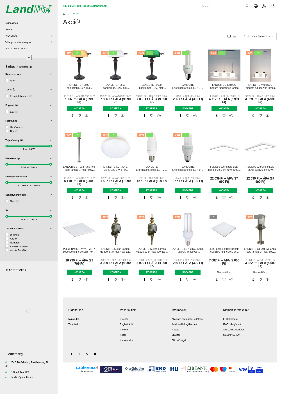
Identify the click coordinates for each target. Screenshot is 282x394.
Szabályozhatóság (15, 194)
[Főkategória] (65, 13)
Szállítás (176, 334)
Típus (10, 89)
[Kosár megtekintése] (272, 6)
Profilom (124, 329)
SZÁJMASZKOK (231, 334)
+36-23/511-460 (20, 371)
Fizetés (175, 329)
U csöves (16, 127)
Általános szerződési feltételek (187, 319)
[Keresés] (225, 6)
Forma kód (11, 120)
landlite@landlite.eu (22, 377)
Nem (14, 201)
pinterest (87, 354)
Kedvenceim (126, 340)
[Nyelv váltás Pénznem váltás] (256, 6)
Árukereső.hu (87, 371)
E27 (14, 111)
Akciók (8, 29)
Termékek (73, 324)
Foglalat (11, 105)
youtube (95, 354)
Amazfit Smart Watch (16, 48)
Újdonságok (11, 23)
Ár (6, 210)
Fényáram (12, 158)
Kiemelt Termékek (19, 246)
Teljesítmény (14, 140)
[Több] (28, 57)
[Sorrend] (259, 36)
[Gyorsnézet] (72, 115)
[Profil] (264, 6)
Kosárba (79, 108)
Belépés (124, 319)
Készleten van (13, 74)
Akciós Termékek (19, 250)
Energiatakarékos (21, 96)
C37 (14, 131)
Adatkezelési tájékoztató (184, 324)
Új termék (15, 235)
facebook (71, 354)
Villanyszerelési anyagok (18, 42)
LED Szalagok (230, 319)
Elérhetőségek (179, 340)
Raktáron (15, 242)
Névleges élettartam (16, 176)
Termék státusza (14, 228)
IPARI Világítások (232, 324)
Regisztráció (126, 324)
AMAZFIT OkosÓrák (233, 329)
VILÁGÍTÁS (11, 35)
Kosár (123, 334)
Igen (14, 80)
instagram (79, 354)
